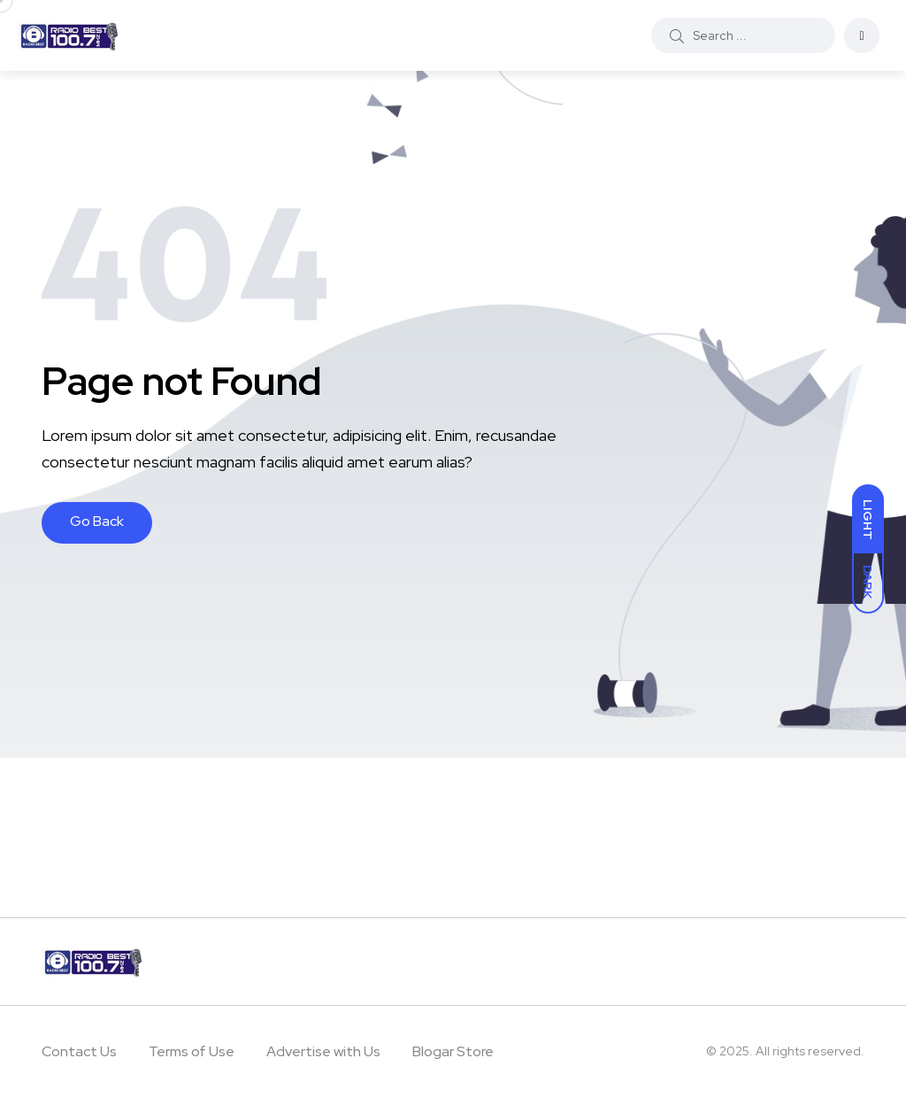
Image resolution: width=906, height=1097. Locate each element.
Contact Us (79, 1051)
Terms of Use (191, 1051)
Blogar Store (453, 1051)
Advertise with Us (323, 1051)
